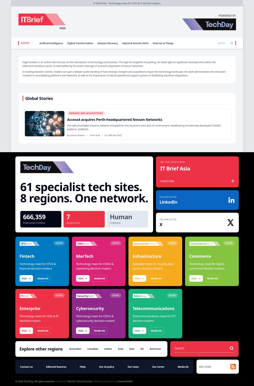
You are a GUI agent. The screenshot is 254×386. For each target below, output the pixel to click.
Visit (26, 278)
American (155, 348)
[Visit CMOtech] (91, 243)
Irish (120, 348)
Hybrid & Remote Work (135, 43)
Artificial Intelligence (51, 43)
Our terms (158, 366)
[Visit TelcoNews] (148, 296)
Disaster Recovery (107, 43)
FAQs (83, 366)
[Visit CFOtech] (35, 243)
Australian (75, 348)
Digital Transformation (80, 43)
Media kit (42, 278)
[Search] (232, 43)
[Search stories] (215, 43)
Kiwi (131, 348)
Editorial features (56, 366)
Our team (133, 366)
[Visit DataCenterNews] (148, 243)
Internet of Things (163, 43)
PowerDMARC (125, 381)
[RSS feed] (217, 367)
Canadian (92, 348)
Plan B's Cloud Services (79, 381)
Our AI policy (106, 366)
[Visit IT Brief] (35, 296)
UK (142, 348)
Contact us (26, 366)
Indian (108, 348)
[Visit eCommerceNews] (205, 243)
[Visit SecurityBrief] (91, 296)
